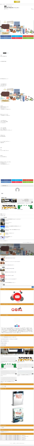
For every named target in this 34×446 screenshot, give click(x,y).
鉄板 (4, 215)
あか (2, 193)
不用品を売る (2, 215)
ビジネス (1, 217)
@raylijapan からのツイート (5, 431)
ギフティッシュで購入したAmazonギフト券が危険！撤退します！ (10, 435)
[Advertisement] (17, 46)
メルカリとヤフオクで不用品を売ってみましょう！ (28, 242)
